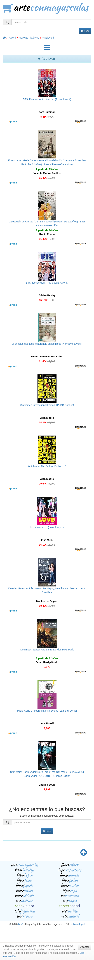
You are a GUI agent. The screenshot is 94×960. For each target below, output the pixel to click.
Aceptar (84, 946)
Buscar (85, 31)
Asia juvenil (48, 37)
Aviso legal (78, 924)
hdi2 (20, 924)
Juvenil (12, 37)
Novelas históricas (29, 37)
